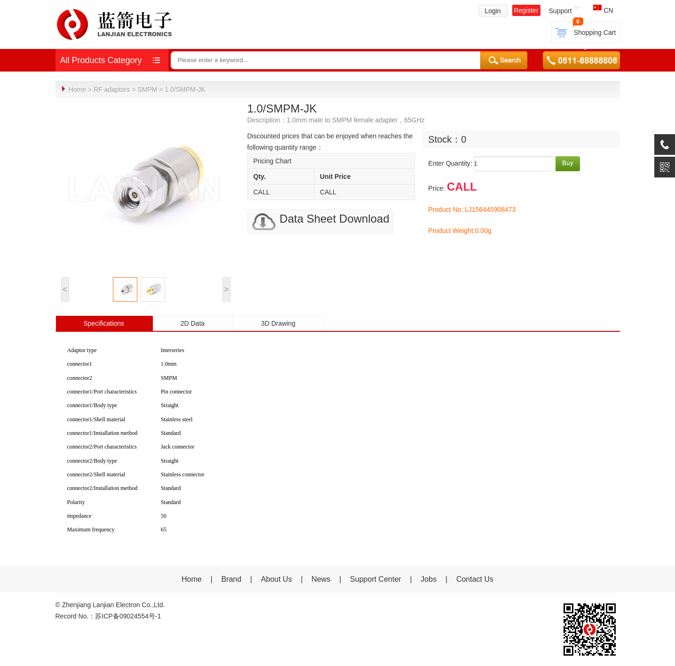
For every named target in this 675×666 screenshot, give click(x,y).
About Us (276, 579)
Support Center (375, 579)
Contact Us (474, 579)
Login (492, 11)
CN (603, 10)
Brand (231, 579)
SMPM (147, 89)
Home (77, 89)
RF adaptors (112, 89)
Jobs (429, 579)
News (321, 579)
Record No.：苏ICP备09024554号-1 (108, 615)
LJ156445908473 (490, 209)
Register (526, 10)
